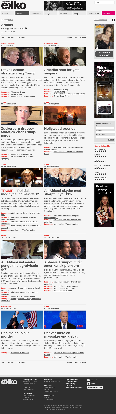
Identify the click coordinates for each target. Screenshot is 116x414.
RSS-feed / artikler (100, 20)
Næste (84, 37)
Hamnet (97, 155)
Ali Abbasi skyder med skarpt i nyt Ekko (62, 192)
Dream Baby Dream (62, 96)
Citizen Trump (16, 94)
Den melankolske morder (15, 334)
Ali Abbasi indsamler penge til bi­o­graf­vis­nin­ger (20, 265)
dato (2, 37)
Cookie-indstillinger (95, 387)
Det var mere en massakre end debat (60, 334)
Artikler (10, 20)
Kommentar (6, 306)
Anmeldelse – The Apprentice (22, 96)
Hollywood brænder (60, 129)
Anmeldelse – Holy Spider (64, 288)
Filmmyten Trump (8, 43)
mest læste (21, 37)
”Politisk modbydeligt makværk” (20, 192)
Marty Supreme (99, 149)
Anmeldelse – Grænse (62, 291)
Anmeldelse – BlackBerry (21, 154)
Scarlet (96, 160)
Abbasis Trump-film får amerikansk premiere (63, 264)
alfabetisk (10, 37)
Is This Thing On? (100, 178)
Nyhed (3, 102)
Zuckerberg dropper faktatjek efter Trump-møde (18, 132)
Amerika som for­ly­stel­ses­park (63, 71)
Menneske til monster (20, 353)
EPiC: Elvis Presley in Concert (102, 166)
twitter (91, 383)
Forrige (69, 37)
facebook (92, 380)
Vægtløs (97, 172)
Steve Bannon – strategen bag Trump (18, 71)
